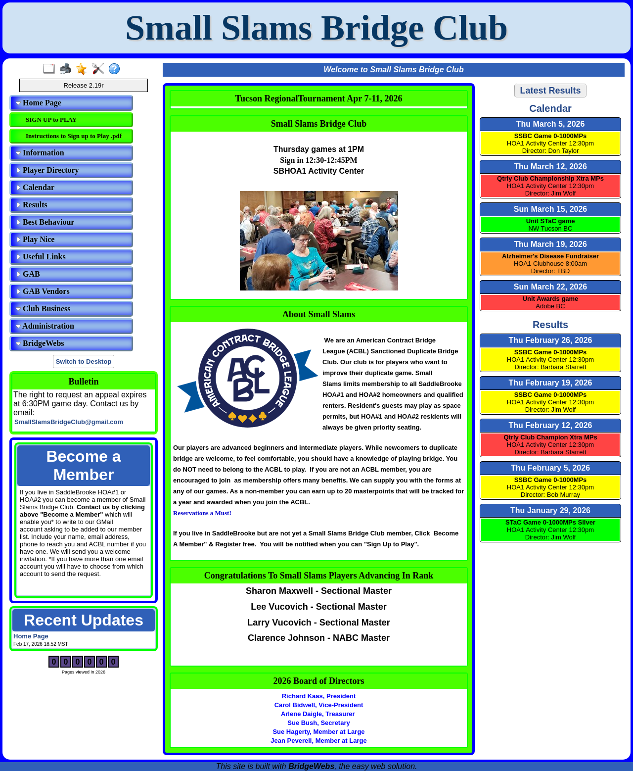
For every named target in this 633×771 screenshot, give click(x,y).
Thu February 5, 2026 (550, 468)
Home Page (38, 102)
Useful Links (41, 256)
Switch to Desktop (84, 361)
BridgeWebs (40, 343)
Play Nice (35, 239)
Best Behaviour (45, 222)
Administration (45, 326)
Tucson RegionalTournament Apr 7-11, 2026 (319, 98)
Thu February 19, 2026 (550, 383)
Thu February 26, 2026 (550, 340)
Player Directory (47, 170)
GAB (28, 274)
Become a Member (83, 465)
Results (31, 204)
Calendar (35, 187)
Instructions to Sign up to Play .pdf (74, 136)
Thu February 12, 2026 (550, 425)
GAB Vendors (43, 291)
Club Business (43, 308)
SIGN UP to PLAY (51, 119)
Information (40, 152)
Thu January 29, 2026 (550, 510)
